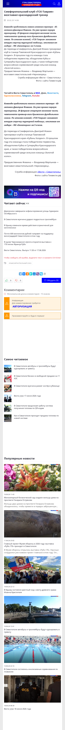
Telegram (26, 95)
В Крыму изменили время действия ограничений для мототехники (28, 226)
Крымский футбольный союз (20, 263)
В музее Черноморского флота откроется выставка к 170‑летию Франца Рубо (27, 243)
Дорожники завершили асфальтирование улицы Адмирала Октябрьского (31, 212)
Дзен (43, 93)
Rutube (36, 95)
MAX (37, 93)
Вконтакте (52, 93)
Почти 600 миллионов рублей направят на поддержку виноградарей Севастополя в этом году (28, 234)
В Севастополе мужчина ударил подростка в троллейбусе (30, 219)
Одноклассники (12, 95)
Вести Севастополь (23, 93)
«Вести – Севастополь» (50, 77)
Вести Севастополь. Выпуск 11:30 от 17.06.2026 (25, 250)
